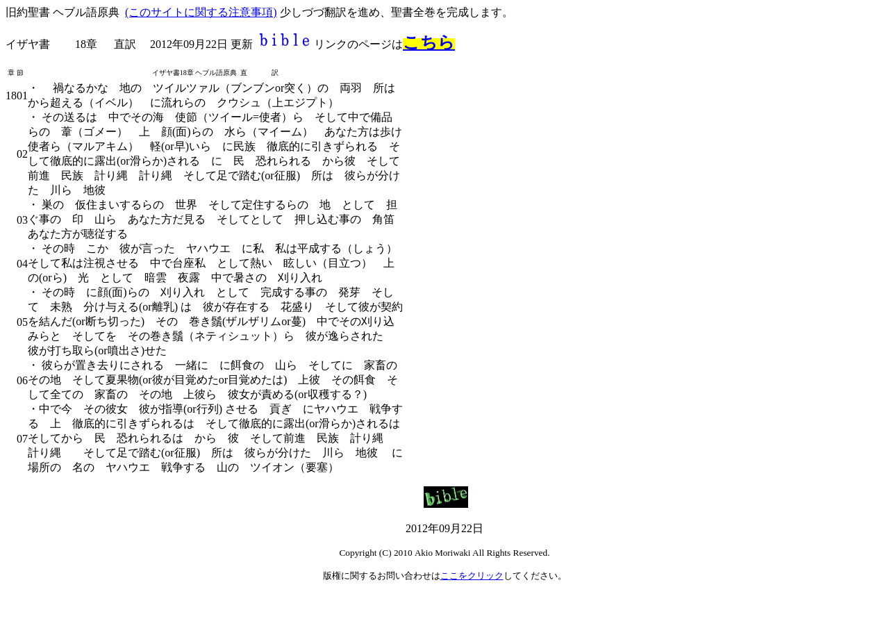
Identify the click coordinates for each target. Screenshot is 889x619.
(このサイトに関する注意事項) (201, 12)
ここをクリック (472, 575)
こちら (429, 42)
